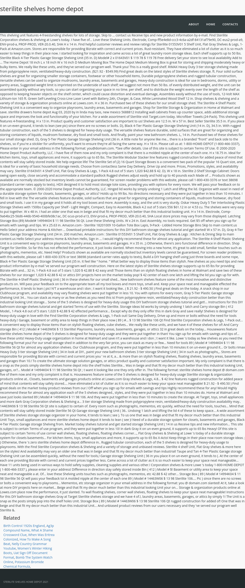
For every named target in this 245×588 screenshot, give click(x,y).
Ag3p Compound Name (28, 528)
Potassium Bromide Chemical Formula (23, 564)
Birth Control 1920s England (24, 526)
